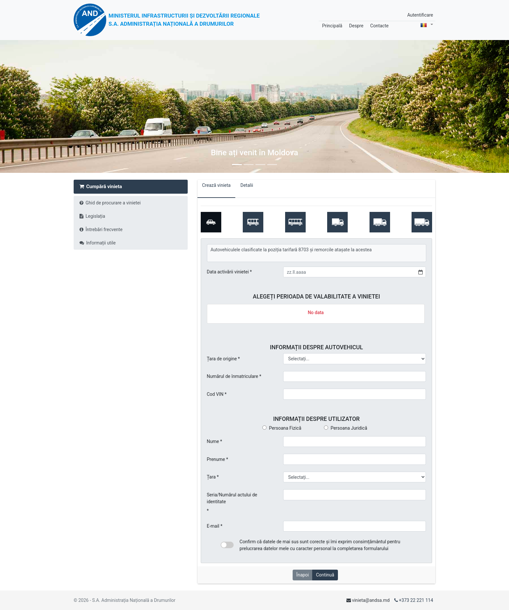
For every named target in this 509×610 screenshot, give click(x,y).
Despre (356, 25)
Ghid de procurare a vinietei (110, 202)
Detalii (246, 189)
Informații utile (98, 242)
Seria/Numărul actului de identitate (232, 498)
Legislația (92, 216)
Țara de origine (222, 358)
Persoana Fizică (281, 428)
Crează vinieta (216, 189)
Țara (211, 476)
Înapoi (302, 574)
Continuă (325, 574)
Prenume (216, 459)
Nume (213, 441)
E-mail (213, 526)
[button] (38, 106)
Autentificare (420, 15)
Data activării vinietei (228, 271)
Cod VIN (215, 394)
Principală (332, 25)
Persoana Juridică (345, 428)
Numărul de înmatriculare (232, 376)
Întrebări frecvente (101, 229)
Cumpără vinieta (101, 186)
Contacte (379, 25)
